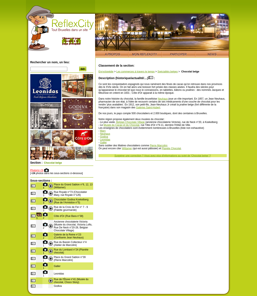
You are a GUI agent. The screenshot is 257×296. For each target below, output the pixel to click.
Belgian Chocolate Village (130, 122)
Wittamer (127, 148)
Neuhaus (163, 98)
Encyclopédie (106, 71)
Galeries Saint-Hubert (148, 107)
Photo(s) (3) (36, 170)
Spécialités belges (168, 71)
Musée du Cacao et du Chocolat (121, 125)
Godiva (104, 136)
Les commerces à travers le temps (135, 71)
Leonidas (105, 139)
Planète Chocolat (171, 148)
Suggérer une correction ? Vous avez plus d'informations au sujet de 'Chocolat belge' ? (163, 155)
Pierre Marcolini (158, 145)
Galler (103, 142)
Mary (103, 130)
